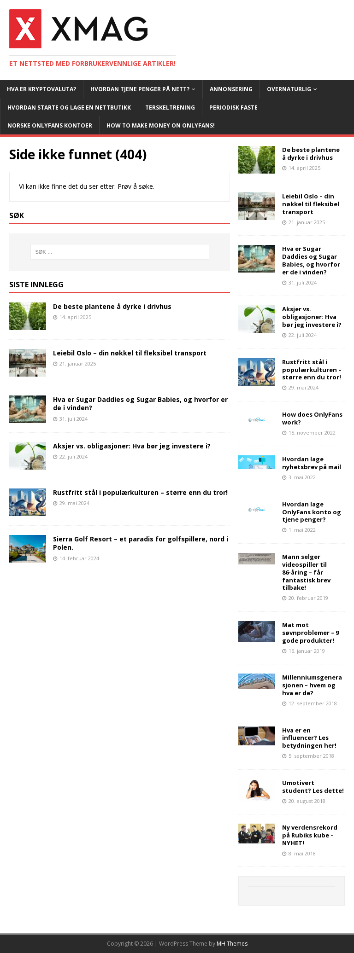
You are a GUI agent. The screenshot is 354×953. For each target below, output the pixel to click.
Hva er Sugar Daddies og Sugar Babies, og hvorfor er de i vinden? (140, 403)
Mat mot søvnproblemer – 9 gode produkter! (310, 633)
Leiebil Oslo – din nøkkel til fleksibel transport (129, 353)
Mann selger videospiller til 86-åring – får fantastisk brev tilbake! (306, 572)
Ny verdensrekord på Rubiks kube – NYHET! (309, 835)
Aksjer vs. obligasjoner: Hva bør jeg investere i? (132, 446)
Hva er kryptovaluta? (41, 89)
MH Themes (232, 943)
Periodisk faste (233, 107)
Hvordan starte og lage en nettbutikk (69, 107)
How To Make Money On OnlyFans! (160, 125)
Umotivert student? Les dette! (313, 787)
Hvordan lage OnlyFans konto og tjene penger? (311, 512)
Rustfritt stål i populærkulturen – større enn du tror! (140, 492)
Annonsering (231, 89)
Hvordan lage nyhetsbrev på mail (311, 463)
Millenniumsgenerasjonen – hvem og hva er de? (312, 685)
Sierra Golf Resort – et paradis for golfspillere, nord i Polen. (140, 543)
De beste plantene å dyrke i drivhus (112, 306)
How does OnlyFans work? (312, 418)
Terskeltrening (170, 107)
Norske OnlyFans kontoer (49, 125)
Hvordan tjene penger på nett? (139, 89)
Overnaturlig (289, 89)
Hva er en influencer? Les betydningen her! (309, 738)
